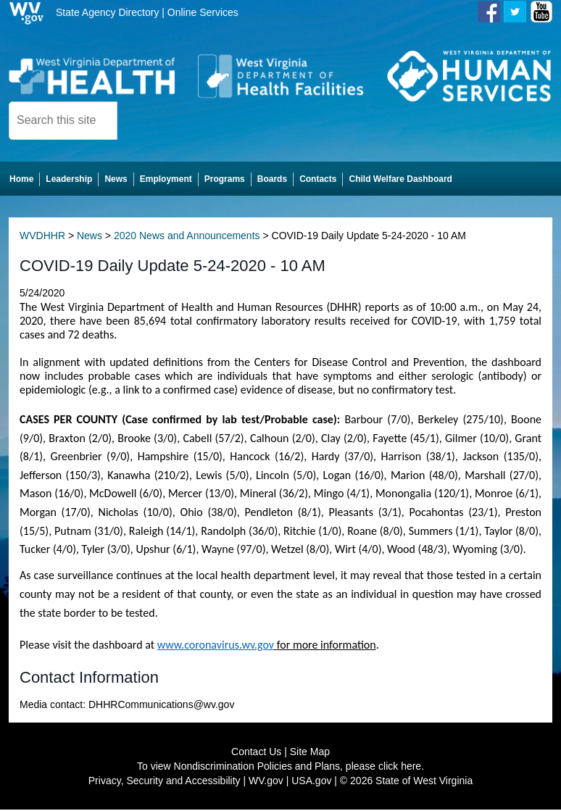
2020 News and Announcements (187, 237)
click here (399, 767)
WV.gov (266, 782)
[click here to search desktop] (142, 119)
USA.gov (311, 782)
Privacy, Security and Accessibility (164, 782)
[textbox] (63, 120)
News (89, 237)
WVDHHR (42, 237)
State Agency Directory (107, 12)
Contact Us (256, 753)
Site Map (310, 753)
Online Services (202, 12)
